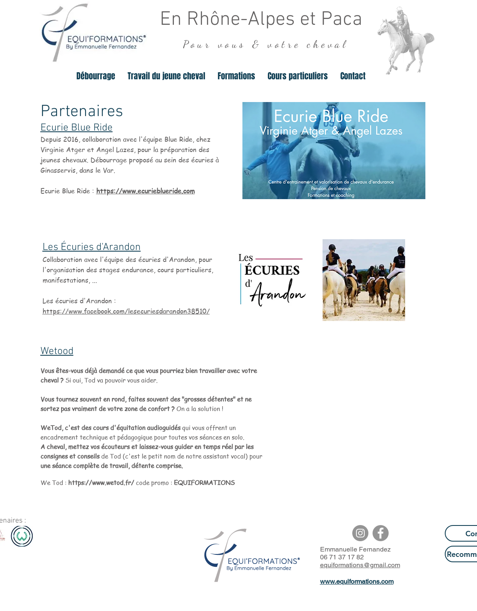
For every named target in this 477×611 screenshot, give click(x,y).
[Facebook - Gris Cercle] (381, 533)
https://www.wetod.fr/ (102, 482)
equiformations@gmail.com (360, 565)
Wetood (57, 351)
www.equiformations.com (357, 581)
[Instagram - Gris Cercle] (360, 533)
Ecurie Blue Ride (76, 128)
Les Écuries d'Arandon (92, 247)
